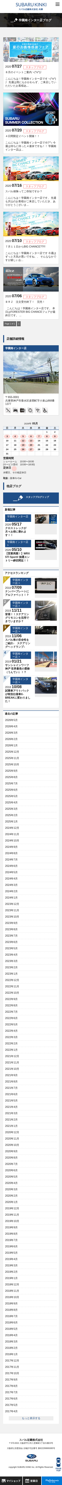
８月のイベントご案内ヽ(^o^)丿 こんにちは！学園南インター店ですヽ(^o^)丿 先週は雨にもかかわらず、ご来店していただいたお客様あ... (30, 79)
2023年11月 (12, 910)
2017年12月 (12, 1360)
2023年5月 (11, 948)
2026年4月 (11, 726)
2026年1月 (11, 745)
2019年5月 (11, 1252)
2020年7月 (11, 1164)
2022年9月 (11, 999)
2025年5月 (11, 796)
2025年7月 (11, 783)
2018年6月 (11, 1322)
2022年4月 (11, 1030)
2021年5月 (11, 1100)
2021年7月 (11, 1087)
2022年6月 (11, 1018)
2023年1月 (11, 973)
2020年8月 (11, 1157)
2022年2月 (11, 1043)
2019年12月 (12, 1208)
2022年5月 (11, 1024)
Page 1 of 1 (10, 324)
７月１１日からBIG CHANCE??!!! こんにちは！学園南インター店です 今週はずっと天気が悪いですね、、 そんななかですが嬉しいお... (30, 253)
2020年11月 (12, 1138)
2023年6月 (11, 942)
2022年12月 (12, 980)
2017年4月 (11, 1411)
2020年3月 (11, 1189)
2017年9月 (11, 1379)
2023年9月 (11, 923)
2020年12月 (12, 1132)
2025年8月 (11, 777)
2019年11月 (12, 1214)
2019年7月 (11, 1240)
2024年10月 (12, 840)
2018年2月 (11, 1347)
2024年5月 (11, 872)
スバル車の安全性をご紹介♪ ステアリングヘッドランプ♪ (17, 643)
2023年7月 (11, 935)
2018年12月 (12, 1284)
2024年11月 (12, 834)
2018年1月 (11, 1354)
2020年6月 (11, 1170)
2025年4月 (11, 802)
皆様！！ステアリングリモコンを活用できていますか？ (17, 618)
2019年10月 (12, 1221)
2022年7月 (11, 1011)
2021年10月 (12, 1068)
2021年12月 (12, 1056)
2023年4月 (11, 954)
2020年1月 (11, 1202)
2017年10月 (12, 1373)
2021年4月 (11, 1106)
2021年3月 (11, 1113)
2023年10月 (12, 916)
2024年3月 (11, 885)
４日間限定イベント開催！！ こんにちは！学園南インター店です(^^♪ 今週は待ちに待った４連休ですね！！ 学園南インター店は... (30, 143)
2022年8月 (11, 1005)
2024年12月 (12, 827)
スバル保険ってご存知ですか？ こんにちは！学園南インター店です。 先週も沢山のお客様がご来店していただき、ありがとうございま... (30, 198)
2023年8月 (11, 929)
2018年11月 (12, 1290)
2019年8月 (11, 1233)
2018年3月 (11, 1341)
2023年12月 (12, 904)
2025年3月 (11, 808)
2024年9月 (11, 846)
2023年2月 (11, 967)
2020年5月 (11, 1176)
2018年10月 (12, 1297)
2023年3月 (11, 961)
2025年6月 (11, 789)
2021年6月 (11, 1094)
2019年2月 (11, 1271)
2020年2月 (11, 1195)
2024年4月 (11, 878)
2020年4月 (11, 1183)
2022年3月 (11, 1037)
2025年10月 (12, 764)
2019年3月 (11, 1265)
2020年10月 (12, 1145)
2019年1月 (11, 1278)
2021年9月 (11, 1075)
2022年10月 (12, 992)
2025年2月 (11, 815)
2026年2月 (11, 739)
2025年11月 (12, 758)
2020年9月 (11, 1151)
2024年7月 (11, 859)
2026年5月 (11, 720)
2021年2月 (11, 1119)
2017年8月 (11, 1386)
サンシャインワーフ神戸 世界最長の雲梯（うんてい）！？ (17, 669)
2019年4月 (11, 1259)
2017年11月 (12, 1367)
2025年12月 (12, 751)
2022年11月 (12, 986)
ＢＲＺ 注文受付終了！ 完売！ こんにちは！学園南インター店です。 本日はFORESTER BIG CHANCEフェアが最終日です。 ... (30, 308)
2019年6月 (11, 1246)
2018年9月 (11, 1303)
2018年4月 (11, 1335)
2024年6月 (11, 865)
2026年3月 (11, 732)
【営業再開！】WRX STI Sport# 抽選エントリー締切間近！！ (17, 557)
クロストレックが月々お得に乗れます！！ (15, 532)
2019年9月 (11, 1227)
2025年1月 (11, 821)
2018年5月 (11, 1328)
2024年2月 (11, 891)
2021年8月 (11, 1081)
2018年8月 (11, 1309)
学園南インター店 (15, 348)
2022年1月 (11, 1049)
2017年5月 (11, 1405)
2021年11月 (12, 1062)
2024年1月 (11, 897)
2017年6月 (11, 1398)
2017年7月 (11, 1392)
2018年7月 (11, 1316)
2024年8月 (11, 853)
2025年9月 (11, 770)
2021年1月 (11, 1126)
